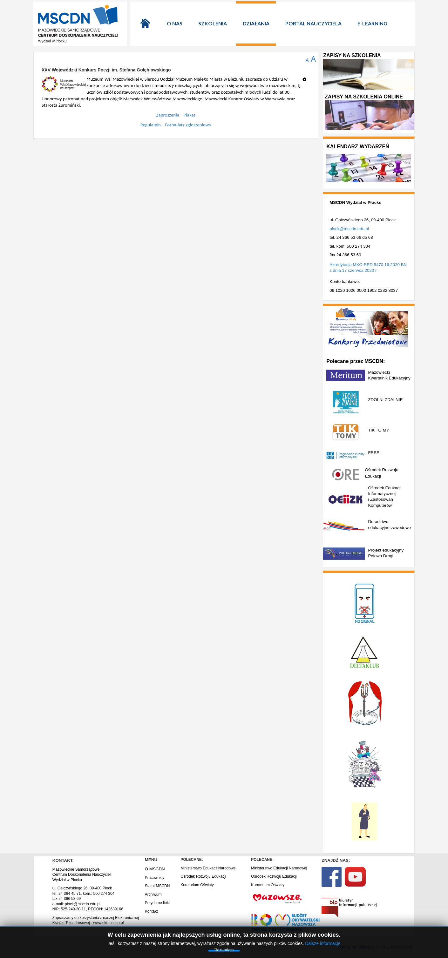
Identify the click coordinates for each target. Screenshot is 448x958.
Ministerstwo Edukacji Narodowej (208, 868)
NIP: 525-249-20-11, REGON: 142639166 (87, 909)
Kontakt (151, 911)
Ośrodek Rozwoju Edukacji (203, 876)
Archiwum (153, 894)
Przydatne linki (157, 903)
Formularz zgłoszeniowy (188, 125)
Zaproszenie (168, 115)
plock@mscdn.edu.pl (349, 228)
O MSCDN (155, 869)
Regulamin (150, 125)
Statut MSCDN (157, 886)
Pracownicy (154, 877)
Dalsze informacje (322, 943)
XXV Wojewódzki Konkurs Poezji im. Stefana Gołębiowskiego (106, 69)
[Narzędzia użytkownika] (306, 77)
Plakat (189, 115)
